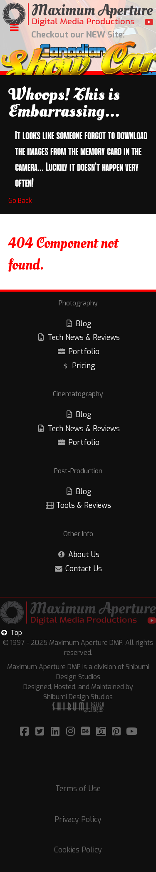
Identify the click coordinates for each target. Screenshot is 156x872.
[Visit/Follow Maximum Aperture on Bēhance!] (87, 731)
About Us (83, 555)
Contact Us (83, 569)
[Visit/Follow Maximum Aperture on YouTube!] (131, 731)
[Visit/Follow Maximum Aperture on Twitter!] (41, 731)
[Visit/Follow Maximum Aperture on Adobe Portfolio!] (102, 731)
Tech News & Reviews (84, 337)
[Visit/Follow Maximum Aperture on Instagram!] (71, 731)
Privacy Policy (78, 820)
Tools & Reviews (83, 505)
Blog (84, 324)
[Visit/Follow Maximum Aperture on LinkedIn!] (56, 731)
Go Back (20, 200)
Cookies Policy (78, 850)
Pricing (83, 366)
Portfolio (83, 352)
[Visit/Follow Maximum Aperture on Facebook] (25, 731)
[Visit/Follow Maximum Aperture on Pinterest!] (117, 731)
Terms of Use (78, 789)
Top (11, 632)
